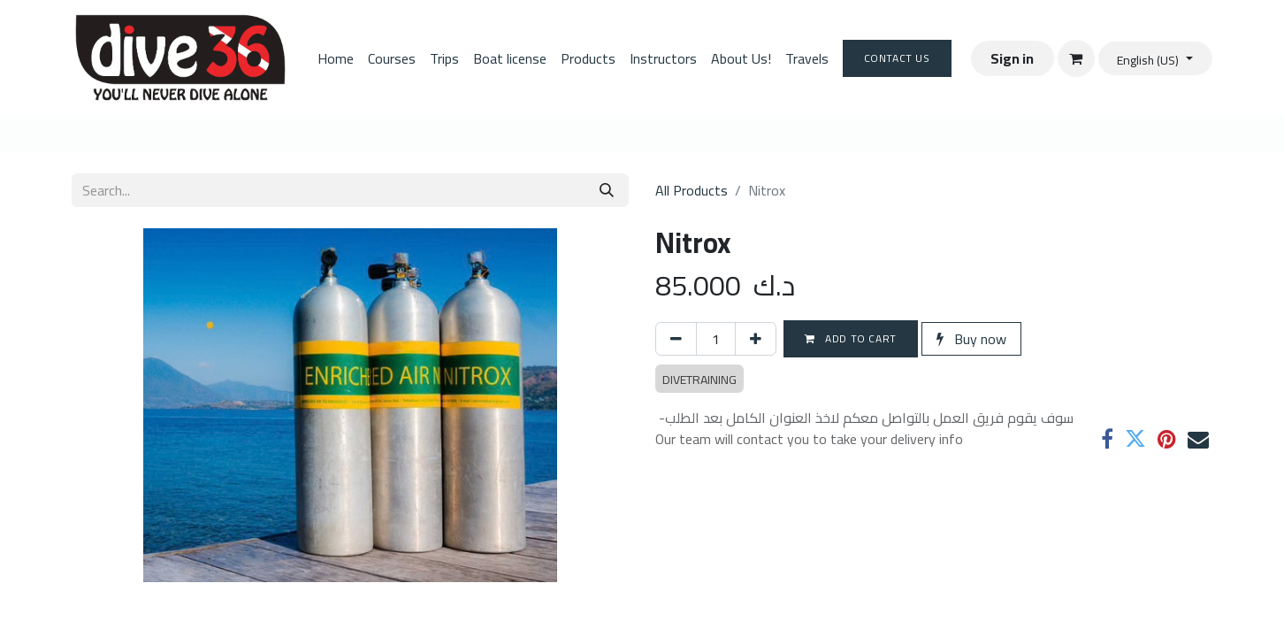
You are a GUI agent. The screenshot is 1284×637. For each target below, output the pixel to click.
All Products (691, 190)
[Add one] (755, 339)
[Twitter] (1135, 438)
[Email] (1198, 438)
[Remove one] (676, 339)
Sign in (1012, 58)
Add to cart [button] (851, 338)
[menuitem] (335, 58)
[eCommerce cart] (1076, 58)
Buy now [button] (971, 339)
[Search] (607, 190)
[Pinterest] (1167, 438)
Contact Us (897, 58)
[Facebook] (1107, 438)
